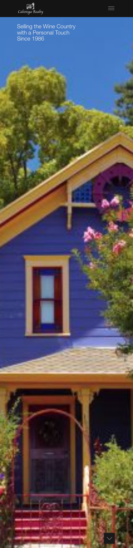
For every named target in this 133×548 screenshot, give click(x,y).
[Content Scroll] (109, 538)
